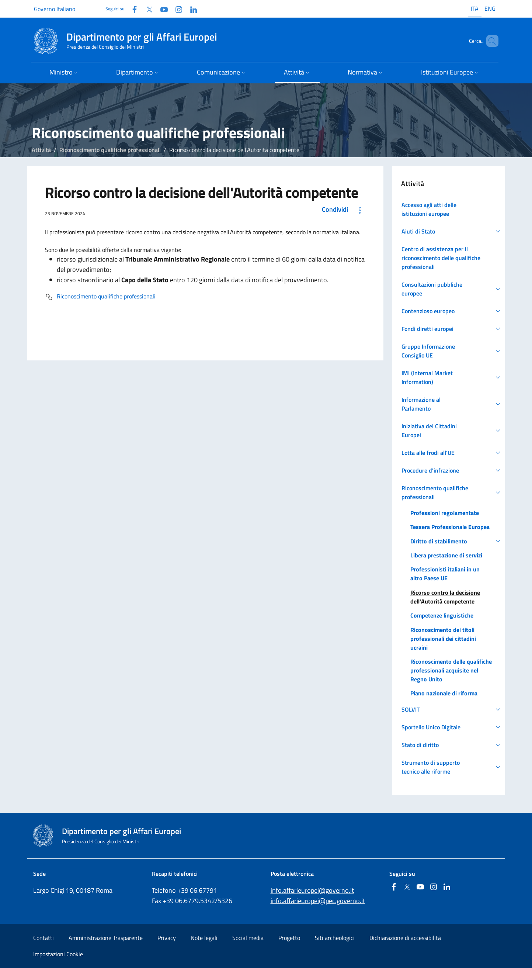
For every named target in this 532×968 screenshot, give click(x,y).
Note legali (204, 937)
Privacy (166, 937)
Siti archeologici (335, 937)
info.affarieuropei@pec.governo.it (318, 901)
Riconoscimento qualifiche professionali (110, 149)
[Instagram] (175, 9)
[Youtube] (161, 9)
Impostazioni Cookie (58, 954)
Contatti (43, 937)
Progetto (289, 937)
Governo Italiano (54, 8)
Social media (248, 937)
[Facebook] (131, 9)
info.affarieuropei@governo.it (312, 890)
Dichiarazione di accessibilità (405, 937)
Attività (41, 149)
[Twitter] (146, 9)
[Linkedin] (190, 9)
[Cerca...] (489, 41)
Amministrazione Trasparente (106, 937)
